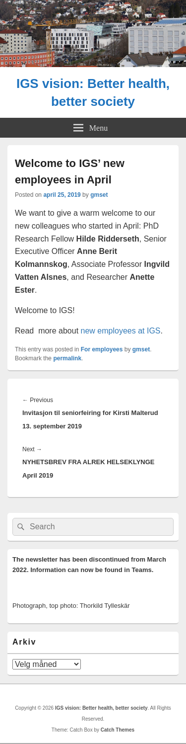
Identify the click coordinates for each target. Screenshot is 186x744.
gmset (99, 194)
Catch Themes (117, 730)
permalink (67, 358)
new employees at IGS (121, 331)
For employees (102, 349)
